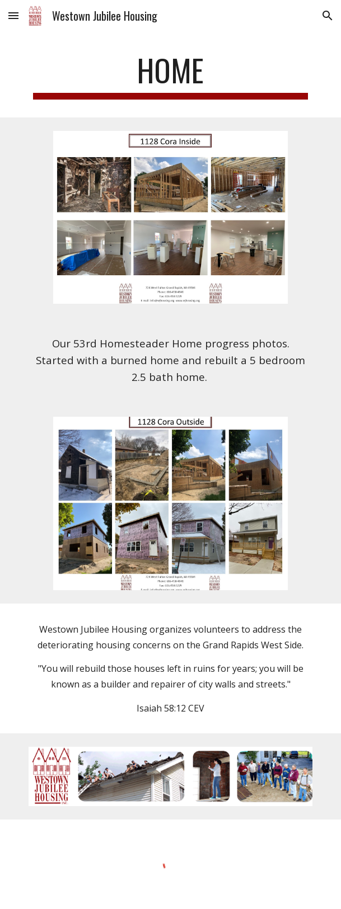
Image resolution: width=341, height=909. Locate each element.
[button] (13, 15)
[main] (170, 75)
